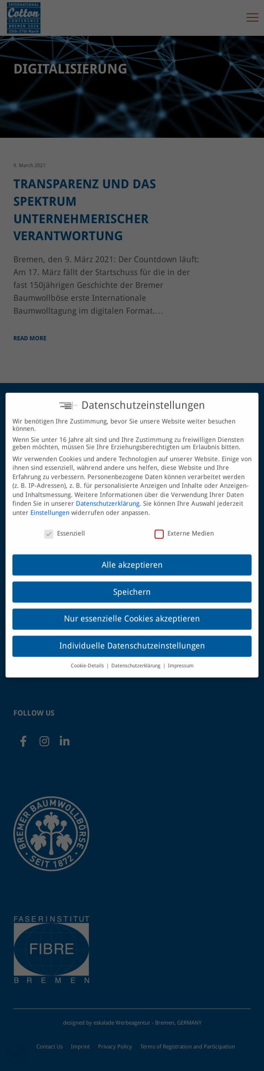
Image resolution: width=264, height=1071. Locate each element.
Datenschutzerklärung (107, 496)
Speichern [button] (132, 584)
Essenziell (64, 525)
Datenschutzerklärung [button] (136, 658)
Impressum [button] (181, 658)
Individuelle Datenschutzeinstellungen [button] (132, 638)
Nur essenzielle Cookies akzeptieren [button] (132, 611)
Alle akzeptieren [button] (132, 557)
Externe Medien (184, 525)
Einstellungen (49, 504)
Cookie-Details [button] (88, 658)
